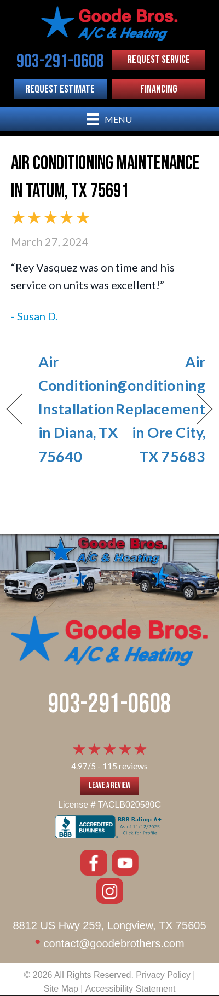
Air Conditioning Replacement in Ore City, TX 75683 (160, 409)
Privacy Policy (163, 975)
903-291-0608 (109, 704)
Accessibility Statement (130, 988)
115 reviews (125, 766)
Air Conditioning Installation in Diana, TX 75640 (82, 409)
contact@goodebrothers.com (113, 943)
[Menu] (109, 119)
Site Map (61, 988)
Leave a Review (109, 785)
